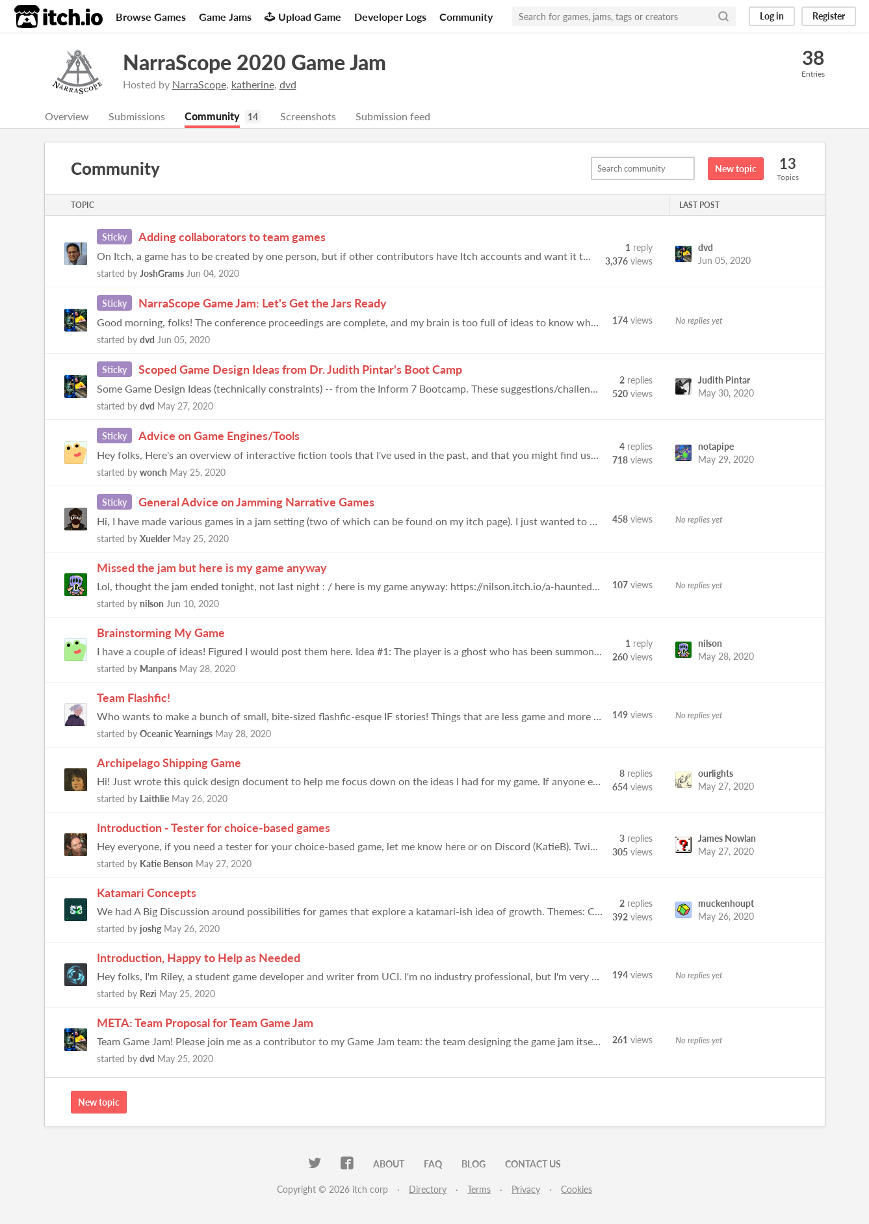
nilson (152, 604)
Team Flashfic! (133, 698)
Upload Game (303, 16)
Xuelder (155, 539)
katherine (252, 84)
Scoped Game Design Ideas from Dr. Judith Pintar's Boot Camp (300, 370)
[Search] (723, 16)
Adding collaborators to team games (232, 237)
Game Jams (225, 16)
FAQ (433, 1164)
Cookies (576, 1189)
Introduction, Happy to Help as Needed (198, 958)
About (388, 1164)
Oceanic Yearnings (176, 734)
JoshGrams (162, 274)
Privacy (526, 1189)
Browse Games (151, 16)
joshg (150, 929)
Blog (473, 1164)
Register (828, 15)
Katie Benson (166, 864)
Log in (772, 15)
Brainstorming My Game (161, 633)
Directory (428, 1189)
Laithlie (154, 799)
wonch (153, 472)
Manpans (158, 669)
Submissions (137, 117)
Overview (67, 117)
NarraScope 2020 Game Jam (254, 62)
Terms (479, 1189)
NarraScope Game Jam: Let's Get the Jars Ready (262, 303)
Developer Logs (390, 16)
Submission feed (393, 117)
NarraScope (199, 84)
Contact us (533, 1164)
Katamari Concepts (146, 893)
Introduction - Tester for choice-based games (213, 828)
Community (466, 16)
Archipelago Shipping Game (169, 763)
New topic (736, 169)
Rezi (148, 994)
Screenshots (308, 117)
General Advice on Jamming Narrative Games (256, 502)
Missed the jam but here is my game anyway (212, 568)
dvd (287, 84)
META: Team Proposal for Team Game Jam (205, 1023)
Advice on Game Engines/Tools (219, 436)
